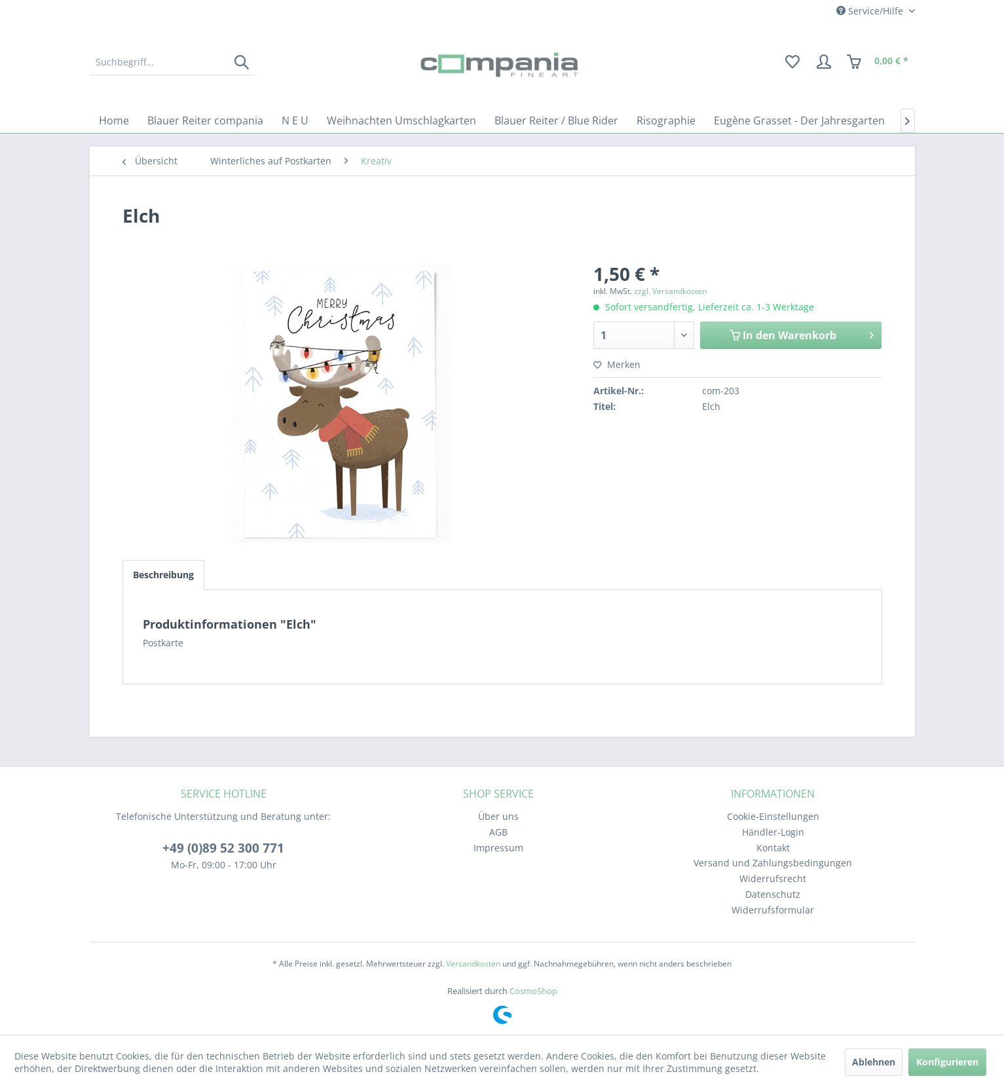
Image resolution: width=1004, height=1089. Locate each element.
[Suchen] (241, 62)
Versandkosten (473, 963)
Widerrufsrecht (772, 878)
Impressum (498, 847)
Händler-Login (773, 832)
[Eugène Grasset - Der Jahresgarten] (799, 120)
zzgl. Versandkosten (670, 291)
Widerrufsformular (773, 910)
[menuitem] (172, 62)
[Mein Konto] (823, 62)
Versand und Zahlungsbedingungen (773, 863)
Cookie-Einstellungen (773, 816)
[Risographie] (666, 120)
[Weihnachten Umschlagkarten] (401, 120)
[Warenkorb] (878, 62)
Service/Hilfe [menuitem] (871, 11)
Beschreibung (163, 574)
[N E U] (295, 120)
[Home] (114, 120)
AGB (498, 832)
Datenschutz (772, 894)
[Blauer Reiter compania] (205, 120)
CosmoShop (533, 991)
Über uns (498, 816)
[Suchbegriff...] (172, 62)
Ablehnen (873, 1062)
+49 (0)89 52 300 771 (223, 848)
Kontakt (773, 847)
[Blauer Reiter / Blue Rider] (556, 120)
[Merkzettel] (792, 62)
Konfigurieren (947, 1062)
